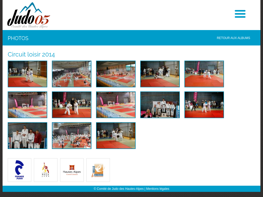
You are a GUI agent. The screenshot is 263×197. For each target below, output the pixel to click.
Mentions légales (157, 189)
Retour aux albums (233, 38)
